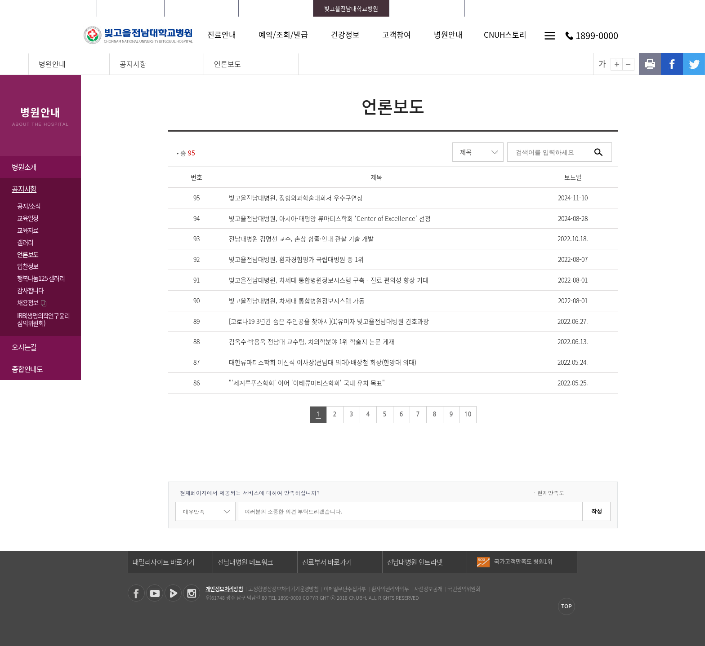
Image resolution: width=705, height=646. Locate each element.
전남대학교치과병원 (276, 8)
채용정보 (32, 302)
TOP (566, 606)
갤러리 (25, 242)
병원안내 (448, 34)
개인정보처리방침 (224, 589)
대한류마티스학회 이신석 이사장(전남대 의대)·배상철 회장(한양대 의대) (322, 362)
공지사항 (133, 63)
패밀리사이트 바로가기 (163, 562)
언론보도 (227, 63)
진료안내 (221, 34)
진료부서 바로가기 (327, 562)
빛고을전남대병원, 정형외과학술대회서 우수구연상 (296, 197)
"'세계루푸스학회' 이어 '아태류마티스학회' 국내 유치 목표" (307, 382)
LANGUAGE (575, 8)
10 (468, 414)
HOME (487, 8)
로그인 (512, 8)
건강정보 (345, 34)
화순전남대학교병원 (201, 8)
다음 (569, 565)
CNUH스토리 (505, 34)
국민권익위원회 (463, 589)
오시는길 (24, 346)
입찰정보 (27, 265)
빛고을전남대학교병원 (351, 8)
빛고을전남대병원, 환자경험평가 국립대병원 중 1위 (296, 259)
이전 (569, 558)
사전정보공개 (428, 589)
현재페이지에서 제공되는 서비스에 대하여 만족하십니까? (250, 492)
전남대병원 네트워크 (245, 562)
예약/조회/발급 (283, 34)
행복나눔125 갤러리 (41, 278)
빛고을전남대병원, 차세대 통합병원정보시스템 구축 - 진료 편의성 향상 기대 (328, 279)
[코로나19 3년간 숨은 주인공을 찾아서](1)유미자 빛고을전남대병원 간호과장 (329, 321)
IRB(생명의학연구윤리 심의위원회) (43, 319)
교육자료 (27, 230)
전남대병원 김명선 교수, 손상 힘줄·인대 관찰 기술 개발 (301, 238)
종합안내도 (27, 368)
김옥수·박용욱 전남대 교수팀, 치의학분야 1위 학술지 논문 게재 (311, 341)
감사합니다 (30, 290)
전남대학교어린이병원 (427, 8)
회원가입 (540, 8)
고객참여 (396, 34)
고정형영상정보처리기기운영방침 (283, 589)
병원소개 (24, 166)
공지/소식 (28, 205)
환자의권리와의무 (390, 589)
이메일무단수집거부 (345, 589)
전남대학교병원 (130, 8)
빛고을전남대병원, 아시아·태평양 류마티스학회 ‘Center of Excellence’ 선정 (330, 218)
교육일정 (27, 217)
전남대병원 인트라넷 (415, 562)
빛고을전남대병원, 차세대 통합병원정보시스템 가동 (297, 300)
